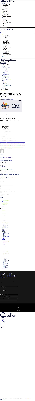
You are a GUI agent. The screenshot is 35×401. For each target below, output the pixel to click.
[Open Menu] (0, 32)
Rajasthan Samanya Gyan (6, 11)
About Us (3, 320)
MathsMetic (3, 17)
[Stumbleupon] (1, 198)
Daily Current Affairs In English (6, 4)
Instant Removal (18, 310)
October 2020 (6, 8)
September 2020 (6, 7)
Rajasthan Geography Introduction (7, 16)
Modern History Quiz (3, 166)
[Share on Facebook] (3, 99)
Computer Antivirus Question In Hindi (4, 298)
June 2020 (6, 37)
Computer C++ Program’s (6, 14)
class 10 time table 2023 (18, 142)
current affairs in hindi (12, 143)
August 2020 (6, 38)
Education (3, 56)
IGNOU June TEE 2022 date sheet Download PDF (7, 139)
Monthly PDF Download (6, 21)
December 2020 (6, 40)
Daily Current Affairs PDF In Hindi (7, 22)
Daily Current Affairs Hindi (6, 35)
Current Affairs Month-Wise (18, 143)
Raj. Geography (3, 15)
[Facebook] (1, 197)
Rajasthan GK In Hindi (5, 41)
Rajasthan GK (3, 9)
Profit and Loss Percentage (6, 51)
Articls (18, 309)
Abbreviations (4, 23)
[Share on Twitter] (5, 99)
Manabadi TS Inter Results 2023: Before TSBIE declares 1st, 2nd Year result (9, 174)
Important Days (5, 55)
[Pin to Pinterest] (6, 99)
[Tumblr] (6, 197)
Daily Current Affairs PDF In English (7, 54)
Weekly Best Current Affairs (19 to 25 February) (6, 169)
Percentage (4, 19)
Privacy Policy (4, 291)
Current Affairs (3, 3)
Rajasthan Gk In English (6, 10)
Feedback (4, 292)
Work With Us (4, 288)
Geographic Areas (5, 48)
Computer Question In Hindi (6, 44)
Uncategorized (4, 269)
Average (4, 233)
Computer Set (3, 12)
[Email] (8, 197)
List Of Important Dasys (5, 231)
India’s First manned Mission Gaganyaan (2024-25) (5, 297)
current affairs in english (7, 143)
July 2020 (6, 6)
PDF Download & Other (4, 52)
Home (2, 34)
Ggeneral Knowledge (6, 261)
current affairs (22, 142)
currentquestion (2, 154)
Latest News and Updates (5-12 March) (4, 295)
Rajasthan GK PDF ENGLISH (6, 43)
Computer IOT (4, 45)
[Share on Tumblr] (10, 99)
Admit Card (4, 25)
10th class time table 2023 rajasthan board (4, 142)
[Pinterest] (5, 197)
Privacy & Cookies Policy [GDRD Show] (3, 400)
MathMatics (3, 232)
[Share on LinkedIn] (8, 99)
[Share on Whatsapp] (12, 99)
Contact (2, 321)
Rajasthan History (5, 268)
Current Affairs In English (5, 223)
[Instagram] (3, 197)
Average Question (5, 49)
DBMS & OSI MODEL (5, 46)
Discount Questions (5, 20)
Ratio (3, 18)
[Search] (3, 27)
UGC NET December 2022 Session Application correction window (9, 140)
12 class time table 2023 (12, 142)
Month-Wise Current (5, 5)
